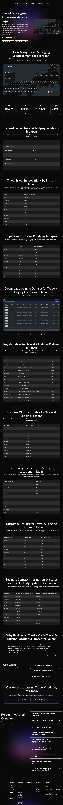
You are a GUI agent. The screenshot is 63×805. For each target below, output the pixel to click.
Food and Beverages (20, 795)
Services (12, 789)
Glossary (37, 789)
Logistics (19, 790)
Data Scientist (29, 786)
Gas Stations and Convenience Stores (21, 788)
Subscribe (57, 789)
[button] (18, 3)
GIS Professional (30, 788)
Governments (20, 792)
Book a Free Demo (7, 42)
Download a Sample (21, 42)
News (48, 3)
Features (12, 787)
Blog (36, 785)
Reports (37, 787)
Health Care (20, 799)
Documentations (39, 791)
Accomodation (20, 797)
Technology (12, 785)
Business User (29, 791)
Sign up (60, 3)
